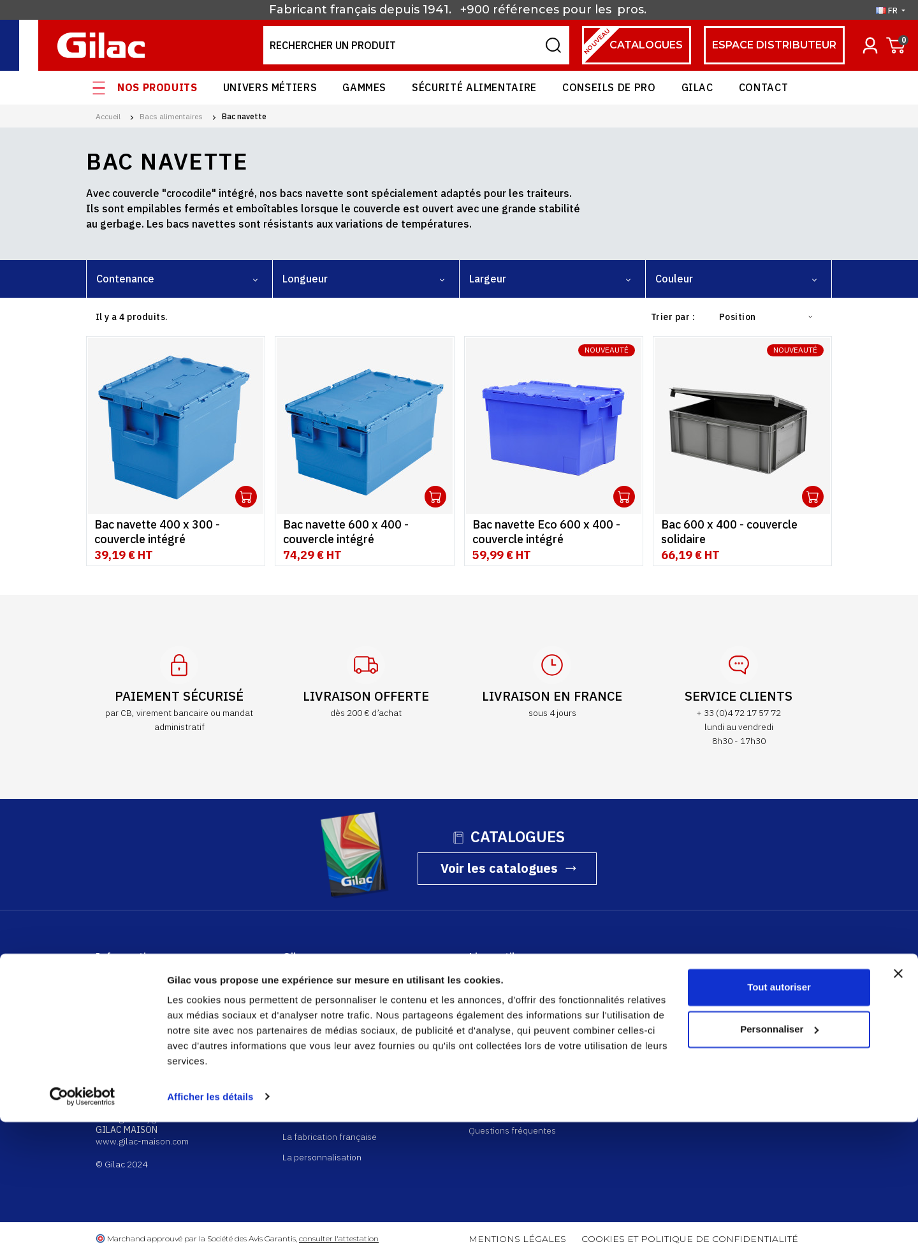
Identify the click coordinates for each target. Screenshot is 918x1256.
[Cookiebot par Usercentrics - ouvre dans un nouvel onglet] (82, 1231)
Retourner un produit (510, 1055)
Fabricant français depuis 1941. (363, 10)
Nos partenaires (314, 1061)
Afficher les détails (210, 1230)
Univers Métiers (270, 87)
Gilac (697, 87)
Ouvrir (246, 497)
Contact (763, 87)
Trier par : (673, 317)
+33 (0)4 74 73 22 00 (137, 1072)
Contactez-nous (727, 1021)
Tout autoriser (779, 1121)
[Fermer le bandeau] (898, 1108)
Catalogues (632, 45)
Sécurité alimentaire (474, 87)
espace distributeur (774, 45)
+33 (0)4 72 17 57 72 (137, 1026)
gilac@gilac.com (128, 1084)
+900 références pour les (537, 10)
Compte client (496, 979)
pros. (633, 10)
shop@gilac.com (128, 1038)
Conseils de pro (609, 87)
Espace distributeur (507, 999)
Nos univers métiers (321, 1040)
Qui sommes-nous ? (321, 979)
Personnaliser (779, 1163)
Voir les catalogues (499, 868)
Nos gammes (307, 1020)
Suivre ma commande (511, 1034)
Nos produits (157, 87)
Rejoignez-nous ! (315, 1082)
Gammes (364, 87)
